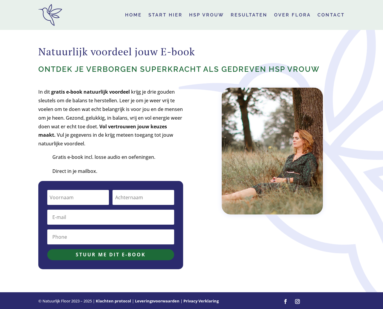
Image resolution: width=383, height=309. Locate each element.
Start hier (165, 15)
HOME (133, 15)
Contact (331, 15)
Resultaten (249, 15)
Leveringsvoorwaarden (157, 301)
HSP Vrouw (206, 15)
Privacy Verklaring (201, 301)
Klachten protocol (113, 301)
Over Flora (292, 15)
